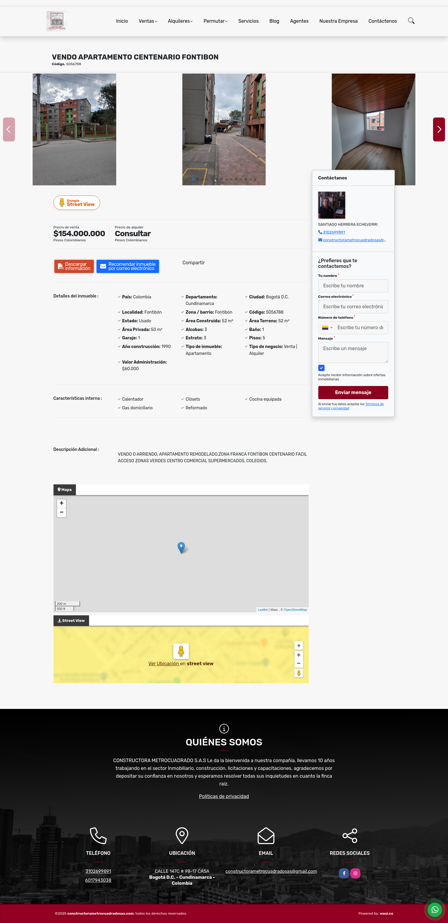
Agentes (299, 21)
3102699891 (334, 232)
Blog (274, 21)
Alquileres (179, 21)
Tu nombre (328, 275)
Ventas (146, 21)
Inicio (122, 21)
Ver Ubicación (164, 663)
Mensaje (326, 338)
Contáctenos (383, 21)
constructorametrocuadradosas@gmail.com (362, 240)
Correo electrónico (336, 296)
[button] (193, 179)
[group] (74, 129)
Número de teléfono (336, 317)
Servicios (248, 21)
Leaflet (263, 609)
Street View (77, 202)
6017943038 (98, 880)
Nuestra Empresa (338, 21)
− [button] (61, 512)
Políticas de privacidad (224, 796)
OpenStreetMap (295, 609)
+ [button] (61, 503)
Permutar (214, 21)
